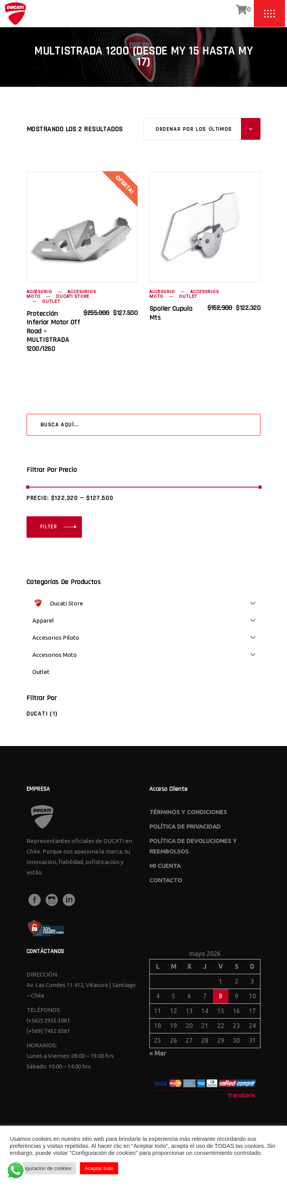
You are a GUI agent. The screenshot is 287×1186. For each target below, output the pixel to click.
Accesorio (39, 292)
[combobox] (202, 129)
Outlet (51, 301)
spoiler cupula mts (170, 313)
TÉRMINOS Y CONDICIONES (188, 812)
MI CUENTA (165, 865)
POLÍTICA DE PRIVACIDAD (185, 826)
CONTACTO (165, 880)
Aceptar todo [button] (99, 1168)
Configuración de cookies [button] (42, 1168)
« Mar (157, 1053)
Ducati (37, 714)
